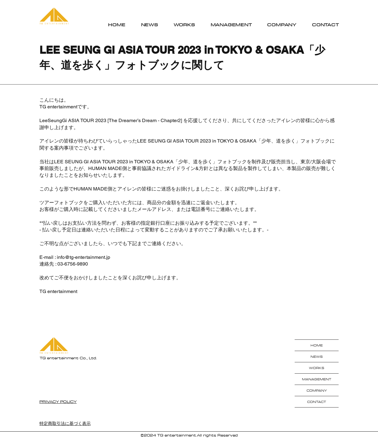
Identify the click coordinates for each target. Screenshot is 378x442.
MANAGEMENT (316, 379)
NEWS (317, 356)
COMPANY (317, 390)
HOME (317, 345)
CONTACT (316, 401)
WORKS (316, 368)
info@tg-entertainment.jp (83, 257)
